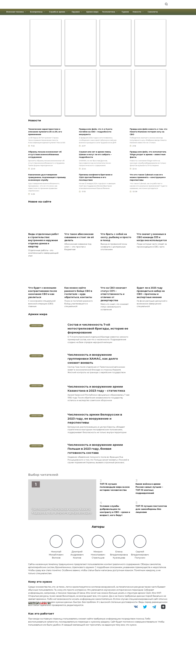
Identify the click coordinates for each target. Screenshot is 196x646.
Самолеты (153, 11)
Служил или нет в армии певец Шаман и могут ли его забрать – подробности (95, 154)
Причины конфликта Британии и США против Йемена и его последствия (95, 178)
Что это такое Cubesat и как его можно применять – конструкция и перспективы (148, 178)
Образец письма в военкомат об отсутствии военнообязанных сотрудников (45, 154)
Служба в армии (57, 11)
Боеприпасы (36, 11)
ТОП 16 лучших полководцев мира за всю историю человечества (115, 488)
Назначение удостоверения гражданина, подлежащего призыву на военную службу (47, 178)
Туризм (125, 11)
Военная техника (15, 11)
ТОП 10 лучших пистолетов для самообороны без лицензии (151, 511)
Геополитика (108, 11)
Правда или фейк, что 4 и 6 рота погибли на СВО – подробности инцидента (95, 131)
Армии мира (92, 11)
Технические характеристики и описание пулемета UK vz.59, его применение (45, 131)
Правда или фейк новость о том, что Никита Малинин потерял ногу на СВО (148, 131)
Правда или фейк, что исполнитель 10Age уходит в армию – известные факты (148, 154)
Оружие (76, 11)
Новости (137, 11)
